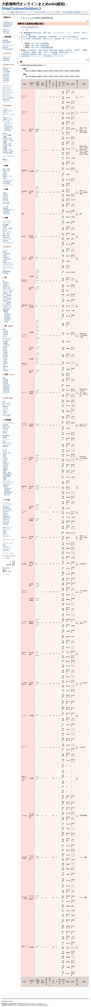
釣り (6, 349)
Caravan (6, 511)
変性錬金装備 (8, 153)
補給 (6, 347)
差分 (22, 12)
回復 (6, 151)
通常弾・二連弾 (36, 50)
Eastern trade (8, 510)
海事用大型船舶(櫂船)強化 (30, 27)
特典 (4, 545)
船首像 (7, 320)
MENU (5, 570)
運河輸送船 (8, 492)
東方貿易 (6, 203)
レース (6, 82)
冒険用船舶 (32, 37)
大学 (4, 368)
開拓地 (5, 432)
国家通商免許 (7, 271)
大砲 (6, 313)
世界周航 (6, 99)
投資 (6, 458)
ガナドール (6, 223)
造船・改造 (7, 288)
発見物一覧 (6, 171)
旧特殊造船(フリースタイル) (31, 56)
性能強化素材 (36, 39)
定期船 (7, 490)
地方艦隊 (7, 476)
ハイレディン (8, 414)
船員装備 (54, 52)
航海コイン (7, 546)
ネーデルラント (9, 92)
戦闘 (9, 302)
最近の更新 (6, 568)
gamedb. (10, 1001)
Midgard (6, 507)
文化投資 (6, 80)
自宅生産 (6, 392)
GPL (44, 1004)
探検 (9, 295)
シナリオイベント (8, 85)
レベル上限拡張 (9, 98)
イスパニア (7, 87)
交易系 (6, 333)
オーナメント (9, 483)
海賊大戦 (6, 75)
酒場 (5, 462)
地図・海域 (6, 427)
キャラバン (6, 201)
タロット (6, 410)
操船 (6, 140)
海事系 (6, 334)
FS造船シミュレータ (60, 54)
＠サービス (6, 529)
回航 (5, 531)
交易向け (6, 284)
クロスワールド (8, 543)
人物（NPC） (8, 453)
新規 (57, 12)
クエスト (5, 250)
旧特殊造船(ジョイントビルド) (53, 56)
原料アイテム (8, 119)
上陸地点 (5, 428)
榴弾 (51, 50)
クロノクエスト (8, 266)
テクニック (7, 232)
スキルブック (8, 338)
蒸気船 (28, 35)
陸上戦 (5, 230)
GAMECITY (6, 31)
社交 (6, 357)
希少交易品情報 (8, 49)
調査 (10, 138)
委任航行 (8, 494)
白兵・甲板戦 (8, 228)
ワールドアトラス (8, 264)
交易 (5, 255)
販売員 (7, 463)
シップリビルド (9, 290)
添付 (38, 12)
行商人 (6, 467)
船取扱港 (6, 309)
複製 (43, 12)
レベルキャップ (9, 242)
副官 (4, 378)
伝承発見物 (6, 183)
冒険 (5, 252)
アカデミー (7, 77)
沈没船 (5, 174)
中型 (37, 43)
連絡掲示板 (7, 26)
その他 (11, 140)
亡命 (6, 460)
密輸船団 (6, 58)
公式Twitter (6, 32)
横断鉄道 (5, 446)
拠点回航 (8, 488)
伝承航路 (5, 273)
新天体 (7, 345)
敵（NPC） (7, 233)
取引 (10, 146)
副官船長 (6, 388)
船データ (24, 37)
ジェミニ (6, 521)
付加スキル (8, 307)
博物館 (5, 159)
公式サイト (6, 29)
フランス (6, 94)
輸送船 (46, 45)
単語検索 (68, 12)
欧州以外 (37, 33)
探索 (6, 350)
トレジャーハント (8, 179)
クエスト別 (7, 239)
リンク (5, 21)
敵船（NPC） (7, 235)
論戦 (5, 172)
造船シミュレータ (44, 54)
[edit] (87, 21)
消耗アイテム (8, 118)
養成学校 (5, 366)
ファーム (5, 430)
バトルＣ (6, 73)
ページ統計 (6, 558)
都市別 (6, 194)
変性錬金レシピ (9, 210)
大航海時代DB (8, 23)
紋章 (6, 321)
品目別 (6, 196)
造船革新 (6, 60)
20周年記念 (7, 508)
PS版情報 (6, 550)
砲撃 (6, 149)
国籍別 (6, 240)
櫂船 (7, 304)
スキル (5, 336)
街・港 (5, 449)
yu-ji (18, 1005)
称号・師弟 (6, 403)
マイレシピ (8, 123)
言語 (5, 365)
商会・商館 (7, 472)
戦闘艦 (46, 47)
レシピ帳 (6, 121)
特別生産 (8, 130)
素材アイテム (47, 39)
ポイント (6, 534)
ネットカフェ (7, 548)
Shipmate (6, 519)
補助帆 (7, 316)
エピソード (7, 101)
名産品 (6, 198)
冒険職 (6, 379)
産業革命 (5, 47)
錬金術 (6, 208)
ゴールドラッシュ (8, 185)
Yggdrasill (7, 516)
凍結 (17, 12)
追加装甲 (8, 314)
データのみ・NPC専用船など (69, 37)
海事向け (6, 286)
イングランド (8, 96)
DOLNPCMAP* (8, 24)
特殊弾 (45, 50)
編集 (12, 12)
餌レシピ (8, 125)
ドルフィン (7, 536)
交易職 (6, 381)
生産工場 (6, 213)
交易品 (5, 192)
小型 (32, 43)
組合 (5, 479)
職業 (4, 329)
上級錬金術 (8, 127)
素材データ (8, 305)
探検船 (46, 43)
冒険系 (6, 331)
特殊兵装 (8, 318)
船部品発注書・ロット (67, 52)
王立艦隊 (7, 71)
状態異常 (5, 407)
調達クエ (7, 257)
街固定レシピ (9, 128)
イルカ (6, 408)
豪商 (5, 470)
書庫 (5, 478)
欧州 (32, 33)
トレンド (5, 44)
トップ (5, 12)
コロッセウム (7, 221)
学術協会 (5, 370)
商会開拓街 (6, 435)
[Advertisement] (45, 993)
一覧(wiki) (7, 340)
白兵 (10, 149)
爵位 (4, 401)
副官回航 (6, 386)
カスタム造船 (8, 291)
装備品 (5, 133)
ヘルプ (83, 12)
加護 (5, 412)
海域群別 (6, 237)
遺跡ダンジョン (8, 176)
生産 (6, 146)
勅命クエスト (8, 262)
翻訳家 (6, 469)
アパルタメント (9, 481)
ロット (7, 112)
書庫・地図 (6, 169)
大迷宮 (5, 178)
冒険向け (6, 282)
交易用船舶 (42, 37)
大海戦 (6, 70)
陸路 (5, 533)
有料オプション (8, 527)
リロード (49, 12)
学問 (6, 138)
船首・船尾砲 (58, 50)
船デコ (46, 52)
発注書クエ (8, 259)
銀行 (5, 455)
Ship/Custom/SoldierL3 (21, 8)
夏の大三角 (7, 518)
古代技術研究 (7, 181)
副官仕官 (6, 390)
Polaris (6, 524)
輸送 (9, 298)
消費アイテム (8, 111)
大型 (41, 43)
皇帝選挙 (5, 425)
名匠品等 (68, 50)
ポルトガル (7, 89)
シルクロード (8, 505)
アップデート (7, 503)
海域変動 (5, 40)
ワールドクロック (8, 45)
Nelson (6, 514)
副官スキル (7, 385)
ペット (5, 394)
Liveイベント (7, 57)
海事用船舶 (52, 37)
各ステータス (7, 405)
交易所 (6, 465)
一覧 (62, 12)
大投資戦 (6, 78)
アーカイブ (6, 574)
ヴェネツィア (8, 90)
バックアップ (30, 12)
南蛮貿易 (5, 200)
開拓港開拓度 (7, 42)
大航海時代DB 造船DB (28, 54)
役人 (5, 456)
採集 (6, 352)
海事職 (6, 383)
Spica (5, 513)
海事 (5, 261)
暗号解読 (7, 253)
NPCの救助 (7, 415)
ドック (6, 434)
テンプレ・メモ (8, 553)
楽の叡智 (6, 523)
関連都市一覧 (59, 39)
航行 (10, 144)
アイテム (5, 109)
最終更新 (76, 12)
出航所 (6, 486)
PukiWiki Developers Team (30, 1004)
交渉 (6, 144)
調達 (6, 354)
